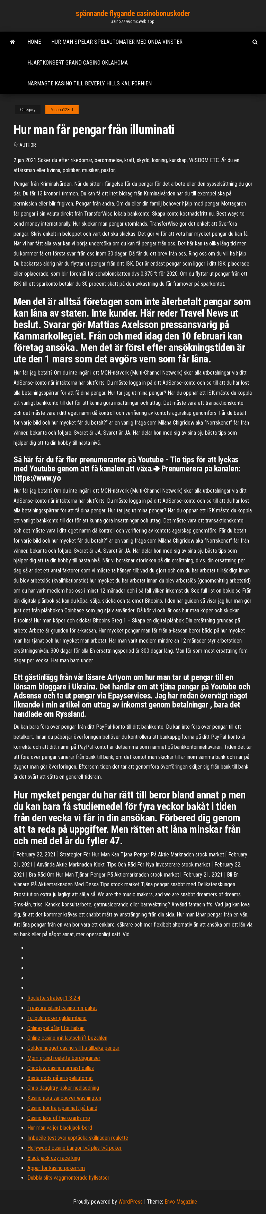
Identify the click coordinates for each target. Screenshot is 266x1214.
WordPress (130, 1201)
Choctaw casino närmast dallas (60, 1068)
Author (27, 145)
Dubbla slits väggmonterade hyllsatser (68, 1177)
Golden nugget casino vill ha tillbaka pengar (73, 1048)
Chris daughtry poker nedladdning (63, 1088)
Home (34, 42)
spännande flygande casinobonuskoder (133, 13)
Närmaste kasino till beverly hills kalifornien (89, 83)
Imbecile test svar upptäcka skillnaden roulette (77, 1138)
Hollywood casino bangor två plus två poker (74, 1148)
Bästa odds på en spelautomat (60, 1078)
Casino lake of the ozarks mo (58, 1118)
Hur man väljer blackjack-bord (59, 1127)
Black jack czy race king (53, 1158)
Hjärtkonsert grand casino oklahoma (77, 62)
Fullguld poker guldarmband (57, 1018)
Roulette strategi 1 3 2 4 (53, 998)
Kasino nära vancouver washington (64, 1098)
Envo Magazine (181, 1201)
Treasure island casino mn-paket (62, 1008)
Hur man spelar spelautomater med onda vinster (117, 42)
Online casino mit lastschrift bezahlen (67, 1038)
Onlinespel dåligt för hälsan (56, 1028)
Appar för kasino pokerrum (56, 1168)
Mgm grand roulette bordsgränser (63, 1058)
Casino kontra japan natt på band (62, 1108)
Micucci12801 (62, 109)
